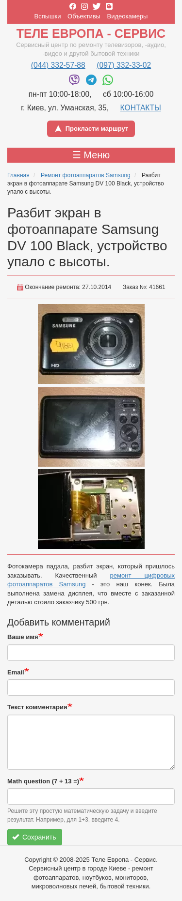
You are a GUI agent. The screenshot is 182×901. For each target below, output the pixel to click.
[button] (91, 344)
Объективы (83, 16)
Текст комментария (37, 707)
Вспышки (47, 16)
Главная (18, 175)
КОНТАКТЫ (140, 108)
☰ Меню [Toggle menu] (91, 155)
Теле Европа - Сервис (91, 33)
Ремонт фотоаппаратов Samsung (86, 175)
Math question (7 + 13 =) (43, 781)
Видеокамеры (127, 16)
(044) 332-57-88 (58, 65)
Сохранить (34, 837)
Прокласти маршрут (91, 128)
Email (15, 672)
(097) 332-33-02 (124, 65)
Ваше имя (22, 637)
